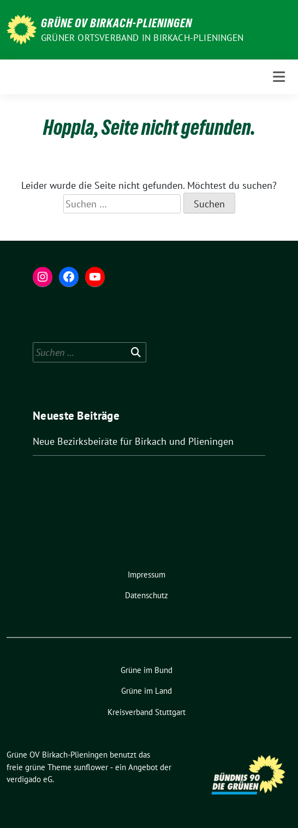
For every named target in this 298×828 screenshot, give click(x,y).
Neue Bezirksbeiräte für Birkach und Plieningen (133, 441)
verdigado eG (29, 779)
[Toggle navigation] (278, 77)
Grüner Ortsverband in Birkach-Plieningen (142, 38)
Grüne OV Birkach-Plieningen (116, 23)
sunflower (91, 767)
